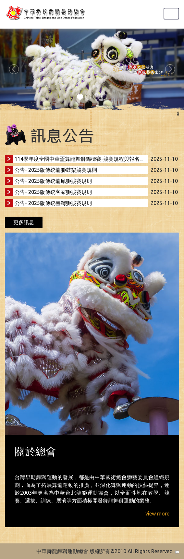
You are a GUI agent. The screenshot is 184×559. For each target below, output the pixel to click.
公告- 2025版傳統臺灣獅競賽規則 (53, 203)
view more (157, 513)
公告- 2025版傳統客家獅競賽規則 (53, 192)
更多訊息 (23, 222)
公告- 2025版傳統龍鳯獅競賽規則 (53, 181)
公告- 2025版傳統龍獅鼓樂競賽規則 (56, 170)
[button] (14, 69)
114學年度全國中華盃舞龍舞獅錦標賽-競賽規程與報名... (78, 159)
